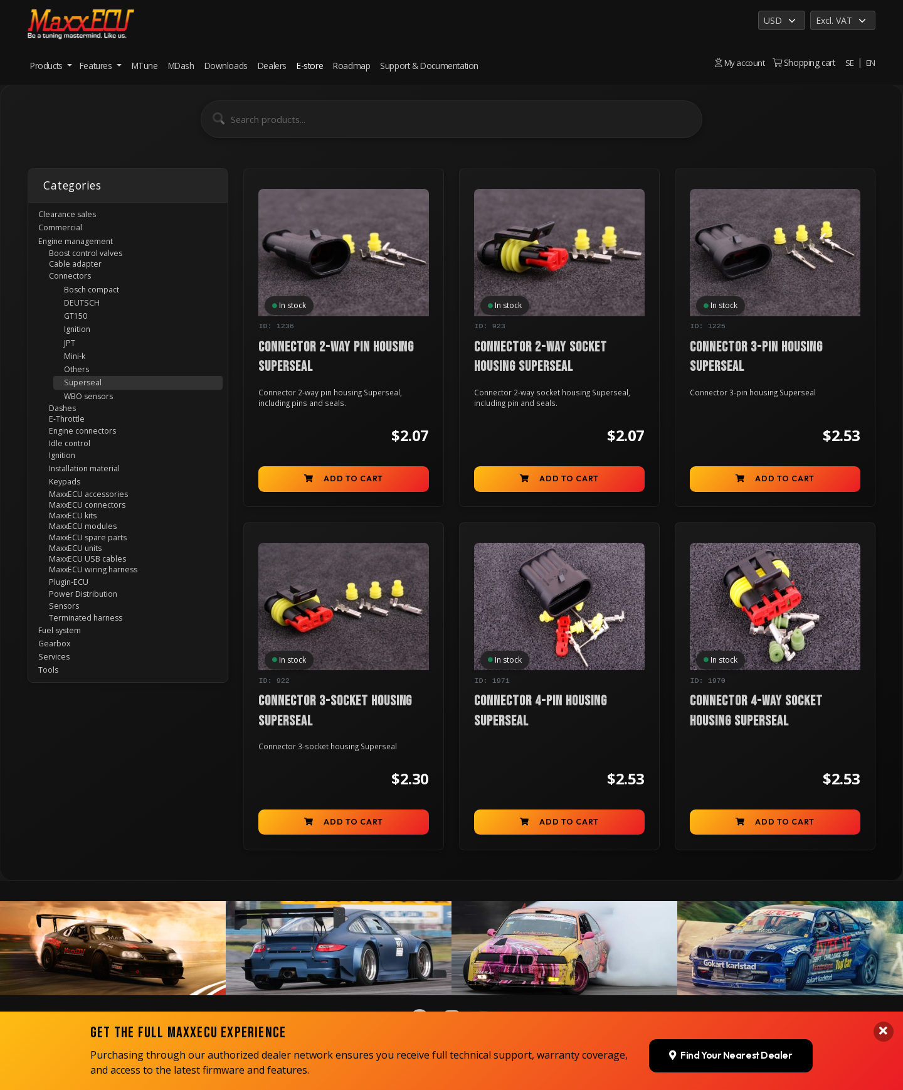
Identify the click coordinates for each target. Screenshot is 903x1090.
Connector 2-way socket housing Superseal (541, 357)
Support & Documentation (429, 66)
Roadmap (351, 66)
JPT (72, 362)
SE (849, 62)
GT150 (79, 331)
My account (738, 62)
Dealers (272, 66)
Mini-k (77, 377)
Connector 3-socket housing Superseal (336, 715)
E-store (310, 66)
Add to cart (343, 481)
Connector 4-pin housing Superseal (541, 715)
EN (870, 62)
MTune (145, 66)
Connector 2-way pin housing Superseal (337, 357)
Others (79, 392)
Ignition (81, 347)
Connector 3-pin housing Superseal (756, 357)
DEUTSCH (86, 316)
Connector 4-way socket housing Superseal (756, 715)
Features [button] (97, 66)
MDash (181, 66)
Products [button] (47, 66)
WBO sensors (93, 422)
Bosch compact (97, 301)
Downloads (226, 66)
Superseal (85, 407)
